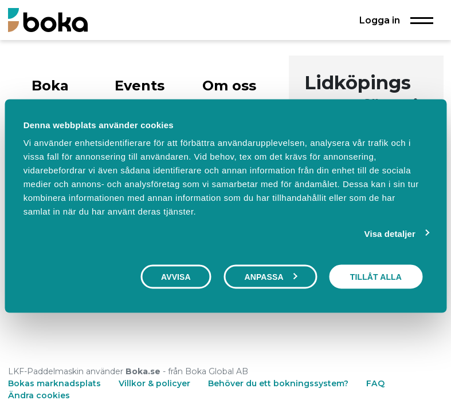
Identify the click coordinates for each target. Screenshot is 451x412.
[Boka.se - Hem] (48, 20)
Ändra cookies (39, 395)
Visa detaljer (389, 233)
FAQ (375, 383)
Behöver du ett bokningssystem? (278, 383)
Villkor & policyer (154, 383)
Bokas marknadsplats (54, 383)
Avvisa (176, 276)
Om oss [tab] (229, 85)
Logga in (379, 20)
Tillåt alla (376, 276)
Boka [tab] (50, 85)
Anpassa (270, 276)
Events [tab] (139, 85)
